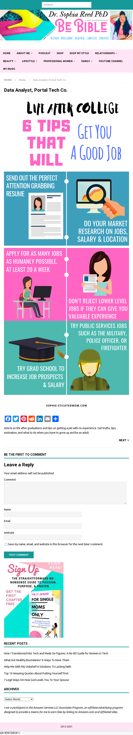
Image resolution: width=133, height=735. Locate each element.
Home (7, 53)
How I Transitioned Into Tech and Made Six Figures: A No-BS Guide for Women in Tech (56, 653)
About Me (23, 53)
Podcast (45, 53)
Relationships (105, 53)
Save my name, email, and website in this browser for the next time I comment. (55, 544)
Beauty (8, 61)
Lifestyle (28, 61)
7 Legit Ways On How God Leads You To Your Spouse (36, 680)
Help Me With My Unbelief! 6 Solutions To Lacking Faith (37, 666)
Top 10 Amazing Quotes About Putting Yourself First (36, 673)
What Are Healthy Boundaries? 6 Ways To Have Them (36, 660)
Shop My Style (79, 53)
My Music (9, 69)
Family (85, 61)
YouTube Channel (111, 61)
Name (7, 509)
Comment (10, 479)
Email (7, 521)
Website (9, 532)
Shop (60, 53)
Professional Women (58, 61)
